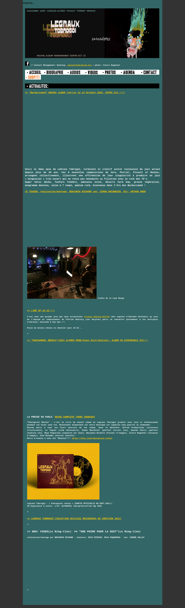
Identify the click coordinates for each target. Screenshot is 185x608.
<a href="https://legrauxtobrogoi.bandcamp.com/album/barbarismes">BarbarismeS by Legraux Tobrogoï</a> (50, 131)
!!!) (122, 92)
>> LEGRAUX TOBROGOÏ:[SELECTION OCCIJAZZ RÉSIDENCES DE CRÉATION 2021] (74, 518)
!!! (53, 310)
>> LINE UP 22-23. (39, 310)
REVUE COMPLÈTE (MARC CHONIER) (75, 417)
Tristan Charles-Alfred (97, 317)
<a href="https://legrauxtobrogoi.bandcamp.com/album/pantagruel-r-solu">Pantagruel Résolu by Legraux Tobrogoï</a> (52, 379)
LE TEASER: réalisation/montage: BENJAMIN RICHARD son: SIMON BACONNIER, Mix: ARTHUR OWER (85, 191)
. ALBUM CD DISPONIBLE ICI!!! (103, 340)
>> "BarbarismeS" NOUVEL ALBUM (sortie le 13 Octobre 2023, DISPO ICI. (72, 92)
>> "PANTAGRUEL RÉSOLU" (42, 340)
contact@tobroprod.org (79, 65)
